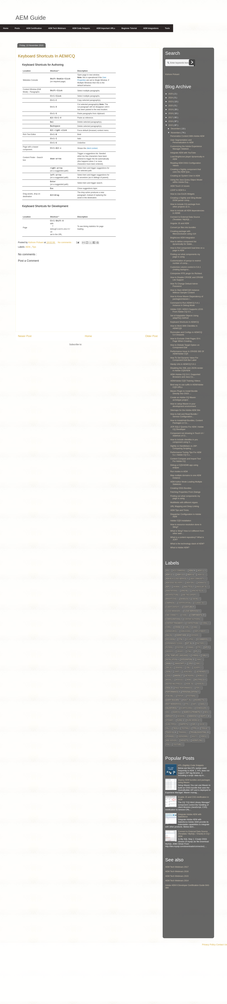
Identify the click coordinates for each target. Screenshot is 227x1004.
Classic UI (198, 603)
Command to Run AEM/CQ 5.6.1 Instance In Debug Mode (185, 304)
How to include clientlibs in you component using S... (184, 440)
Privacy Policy (209, 944)
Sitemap (169, 720)
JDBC (198, 663)
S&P (194, 704)
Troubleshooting (198, 732)
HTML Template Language (177, 655)
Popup (180, 696)
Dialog (169, 635)
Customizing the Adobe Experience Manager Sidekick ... (186, 147)
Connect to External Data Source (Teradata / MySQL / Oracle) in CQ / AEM (194, 833)
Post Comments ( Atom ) (94, 344)
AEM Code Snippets (81, 28)
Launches (187, 671)
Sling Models (193, 720)
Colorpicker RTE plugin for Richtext (186, 273)
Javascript (179, 663)
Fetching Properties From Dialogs (185, 492)
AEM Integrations (151, 28)
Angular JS (201, 587)
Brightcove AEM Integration (182, 237)
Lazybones (200, 671)
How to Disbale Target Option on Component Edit (184, 346)
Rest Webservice (173, 704)
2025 (171, 94)
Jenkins (178, 667)
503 (167, 570)
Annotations (171, 591)
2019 (171, 109)
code (184, 615)
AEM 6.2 (169, 574)
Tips (34, 247)
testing (185, 728)
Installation (171, 659)
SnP (193, 724)
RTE (186, 704)
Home (5, 28)
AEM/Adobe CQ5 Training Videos (185, 381)
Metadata (189, 676)
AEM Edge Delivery (174, 583)
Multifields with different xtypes (184, 502)
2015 (171, 125)
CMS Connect (171, 615)
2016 (171, 121)
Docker (194, 635)
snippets (184, 724)
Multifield (199, 680)
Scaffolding (186, 708)
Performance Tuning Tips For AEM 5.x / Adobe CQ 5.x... (185, 453)
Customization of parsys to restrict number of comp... (185, 261)
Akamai (176, 587)
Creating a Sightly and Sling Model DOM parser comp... (185, 199)
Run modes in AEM (179, 471)
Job (187, 667)
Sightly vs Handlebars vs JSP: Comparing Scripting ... (183, 447)
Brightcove (171, 599)
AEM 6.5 (200, 574)
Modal (169, 680)
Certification (184, 603)
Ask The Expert (189, 595)
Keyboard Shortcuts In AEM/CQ (184, 322)
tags (175, 728)
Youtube (177, 744)
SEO (206, 712)
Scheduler (201, 708)
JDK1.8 (168, 667)
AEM (28, 247)
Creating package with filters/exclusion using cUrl (183, 232)
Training (182, 732)
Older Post (151, 336)
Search (176, 712)
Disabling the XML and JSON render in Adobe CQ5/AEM (186, 369)
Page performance (183, 688)
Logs (168, 676)
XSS (167, 744)
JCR (189, 663)
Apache (184, 591)
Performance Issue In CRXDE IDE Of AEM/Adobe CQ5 (187, 352)
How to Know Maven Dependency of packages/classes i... (186, 297)
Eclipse (189, 639)
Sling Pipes (171, 724)
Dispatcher (181, 635)
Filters (169, 647)
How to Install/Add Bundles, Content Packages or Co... (186, 421)
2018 (171, 113)
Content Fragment (174, 623)
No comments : (65, 242)
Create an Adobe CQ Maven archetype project (183, 398)
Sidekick (192, 716)
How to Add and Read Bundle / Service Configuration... (184, 415)
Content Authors (192, 619)
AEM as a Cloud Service (176, 578)
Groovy (169, 651)
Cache (195, 599)
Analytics (188, 587)
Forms (190, 647)
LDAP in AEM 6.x (178, 190)
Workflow (196, 740)
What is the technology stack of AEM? (187, 543)
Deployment (200, 631)
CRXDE (177, 627)
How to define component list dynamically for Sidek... (183, 242)
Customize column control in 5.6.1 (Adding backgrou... (185, 268)
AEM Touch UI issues (179, 186)
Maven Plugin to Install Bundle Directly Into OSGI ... (184, 392)
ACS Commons (179, 570)
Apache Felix (197, 591)
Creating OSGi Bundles (180, 488)
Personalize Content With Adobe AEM (187, 136)
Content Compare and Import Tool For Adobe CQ (185, 460)
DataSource (171, 631)
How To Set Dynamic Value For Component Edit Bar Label (184, 359)
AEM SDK (190, 583)
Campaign (170, 603)
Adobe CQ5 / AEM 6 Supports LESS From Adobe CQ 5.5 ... (186, 310)
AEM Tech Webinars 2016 (177, 871)
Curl (186, 627)
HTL (196, 651)
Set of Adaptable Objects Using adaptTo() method (184, 316)
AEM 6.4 (190, 574)
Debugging (185, 631)
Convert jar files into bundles (183, 227)
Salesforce (171, 708)
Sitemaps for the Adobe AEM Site (185, 410)
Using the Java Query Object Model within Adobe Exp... (186, 181)
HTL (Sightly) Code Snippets (191, 765)
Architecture (172, 595)
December (176, 128)
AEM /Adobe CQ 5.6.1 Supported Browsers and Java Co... (185, 375)
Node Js (189, 684)
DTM (180, 639)
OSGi (168, 688)
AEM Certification (34, 28)
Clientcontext (172, 607)
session (180, 716)
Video (203, 736)
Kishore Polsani (172, 74)
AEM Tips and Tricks (179, 510)
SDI (167, 712)
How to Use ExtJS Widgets (182, 194)
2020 (171, 105)
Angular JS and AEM (179, 223)
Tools (167, 28)
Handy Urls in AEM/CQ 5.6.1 (183, 364)
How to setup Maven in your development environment (183, 405)
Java (199, 659)
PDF (197, 688)
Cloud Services (191, 611)
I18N (203, 655)
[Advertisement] (188, 916)
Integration (186, 659)
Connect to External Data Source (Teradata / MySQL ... (185, 218)
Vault (194, 736)
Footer (180, 647)
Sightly (203, 716)
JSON (168, 671)
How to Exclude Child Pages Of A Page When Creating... (185, 339)
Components (196, 615)
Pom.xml (169, 696)
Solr (201, 724)
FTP (198, 647)
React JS (186, 700)
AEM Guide (31, 17)
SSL (167, 728)
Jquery (197, 667)
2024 (171, 97)
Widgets (184, 740)
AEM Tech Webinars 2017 (177, 867)
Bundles (184, 599)
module (179, 680)
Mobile (200, 676)
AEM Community (197, 578)
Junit (176, 671)
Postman (191, 696)
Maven (177, 676)
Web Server (171, 740)
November (176, 132)
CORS (168, 627)
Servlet (169, 716)
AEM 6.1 (200, 570)
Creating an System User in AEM (185, 176)
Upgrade (170, 736)
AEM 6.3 (180, 574)
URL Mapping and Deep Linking (184, 506)
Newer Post (25, 336)
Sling (179, 720)
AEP (167, 587)
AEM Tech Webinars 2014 (177, 880)
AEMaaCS (201, 583)
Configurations (173, 619)
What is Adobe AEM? (179, 547)
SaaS (202, 704)
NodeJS (200, 684)
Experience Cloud (174, 643)
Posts (17, 28)
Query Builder (172, 700)
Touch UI (169, 732)
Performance (172, 692)
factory (200, 643)
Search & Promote (192, 712)
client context (92, 148)
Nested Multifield (174, 684)
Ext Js (188, 643)
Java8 (168, 663)
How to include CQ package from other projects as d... (185, 205)
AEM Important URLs (105, 28)
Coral (204, 623)
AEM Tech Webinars (57, 28)
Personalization (189, 692)
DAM (194, 627)
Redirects (199, 700)
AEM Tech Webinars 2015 (177, 876)
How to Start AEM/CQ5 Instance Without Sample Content (184, 291)
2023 (171, 101)
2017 (171, 117)
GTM (188, 651)
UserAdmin (182, 736)
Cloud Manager (173, 611)
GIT (206, 647)
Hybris (195, 655)
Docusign (170, 639)
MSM (188, 680)
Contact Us (221, 944)
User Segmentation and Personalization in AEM (182, 141)
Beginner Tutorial (129, 28)
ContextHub (192, 623)
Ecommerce (202, 639)
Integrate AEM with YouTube (183, 153)
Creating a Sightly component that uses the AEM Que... (185, 170)
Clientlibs (187, 607)
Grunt (180, 651)
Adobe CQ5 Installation (180, 520)
